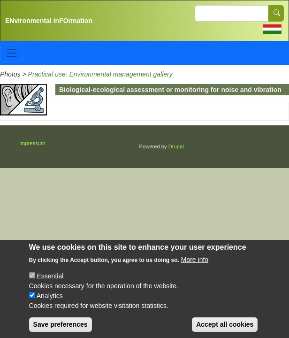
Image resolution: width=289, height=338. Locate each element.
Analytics (50, 303)
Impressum (32, 143)
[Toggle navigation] (11, 53)
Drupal (176, 146)
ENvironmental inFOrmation (48, 20)
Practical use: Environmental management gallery (100, 74)
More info (194, 267)
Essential (50, 283)
